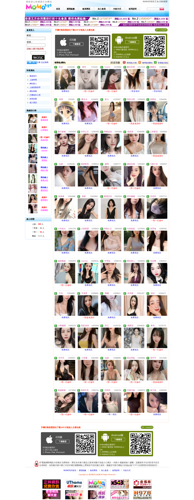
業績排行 (33, 76)
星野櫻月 (44, 200)
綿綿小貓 (44, 170)
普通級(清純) (163, 63)
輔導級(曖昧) (147, 63)
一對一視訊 (112, 414)
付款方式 (126, 470)
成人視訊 (33, 103)
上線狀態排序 (35, 87)
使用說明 (115, 470)
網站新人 (33, 84)
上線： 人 (37, 224)
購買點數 (82, 470)
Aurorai (44, 150)
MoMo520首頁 (149, 1)
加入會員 (104, 470)
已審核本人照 (35, 95)
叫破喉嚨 (44, 210)
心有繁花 (44, 130)
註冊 (38, 62)
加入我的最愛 (162, 1)
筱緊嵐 (44, 160)
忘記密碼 (44, 62)
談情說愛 (33, 99)
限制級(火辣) (132, 63)
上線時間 (33, 80)
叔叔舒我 (44, 140)
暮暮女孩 (44, 180)
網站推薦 (33, 91)
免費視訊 (65, 91)
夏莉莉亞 (44, 190)
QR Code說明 (161, 30)
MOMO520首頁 (70, 470)
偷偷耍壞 (44, 120)
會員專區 (93, 470)
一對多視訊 (135, 91)
